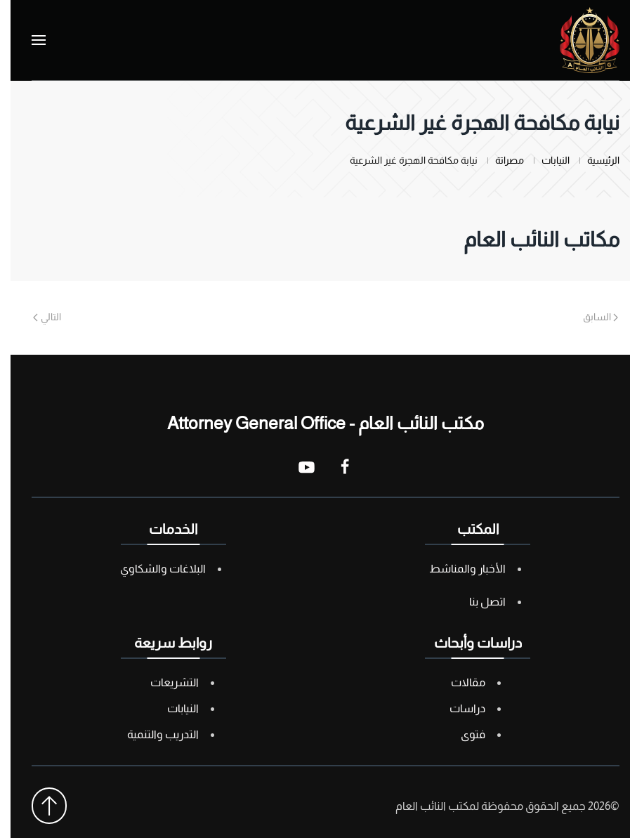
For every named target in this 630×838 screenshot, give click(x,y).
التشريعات (164, 682)
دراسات (457, 708)
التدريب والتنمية (152, 734)
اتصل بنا (477, 602)
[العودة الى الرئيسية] (579, 40)
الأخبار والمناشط (457, 569)
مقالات (457, 682)
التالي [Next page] (36, 316)
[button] (28, 40)
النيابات (172, 708)
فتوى (462, 734)
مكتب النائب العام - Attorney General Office (315, 423)
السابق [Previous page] (590, 316)
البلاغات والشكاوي (152, 569)
